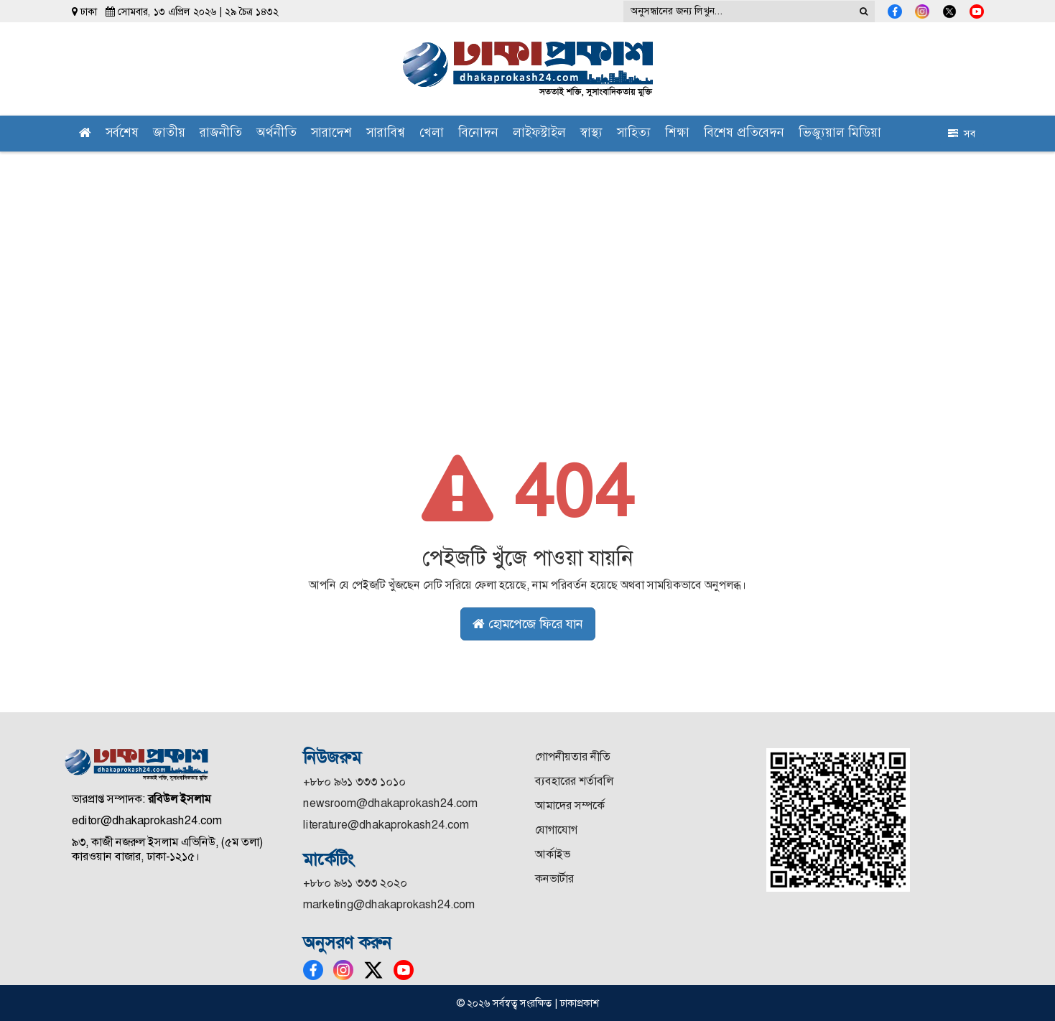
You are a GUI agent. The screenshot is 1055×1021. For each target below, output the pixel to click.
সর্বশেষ (122, 134)
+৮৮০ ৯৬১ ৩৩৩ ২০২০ (355, 882)
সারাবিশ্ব (385, 134)
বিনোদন (478, 134)
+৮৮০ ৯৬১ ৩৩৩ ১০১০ (354, 781)
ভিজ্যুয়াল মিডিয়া (840, 134)
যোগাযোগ (556, 829)
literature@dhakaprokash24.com (386, 824)
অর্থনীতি (276, 134)
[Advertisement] (528, 259)
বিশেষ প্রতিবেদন (744, 134)
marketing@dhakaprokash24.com (389, 904)
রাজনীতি (221, 134)
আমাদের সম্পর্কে (570, 805)
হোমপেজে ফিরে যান (528, 624)
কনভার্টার (554, 878)
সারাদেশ (331, 134)
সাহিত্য (634, 134)
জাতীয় (169, 134)
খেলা (431, 134)
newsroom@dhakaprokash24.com (390, 803)
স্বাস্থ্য (591, 134)
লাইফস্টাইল (539, 134)
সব (961, 133)
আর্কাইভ (552, 854)
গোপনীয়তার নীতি (572, 756)
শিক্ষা (677, 134)
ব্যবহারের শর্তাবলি (574, 780)
